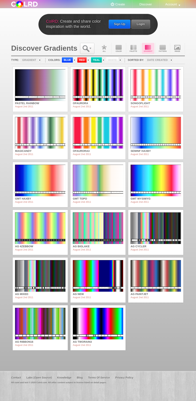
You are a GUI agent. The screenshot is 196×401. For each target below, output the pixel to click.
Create (120, 4)
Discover (145, 4)
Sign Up (119, 24)
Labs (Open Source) (39, 377)
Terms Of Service (99, 377)
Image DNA (177, 48)
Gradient (148, 48)
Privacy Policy (124, 377)
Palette (133, 48)
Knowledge (64, 377)
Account (171, 4)
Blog (80, 377)
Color (118, 48)
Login (141, 24)
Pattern (162, 48)
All (104, 48)
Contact (16, 377)
